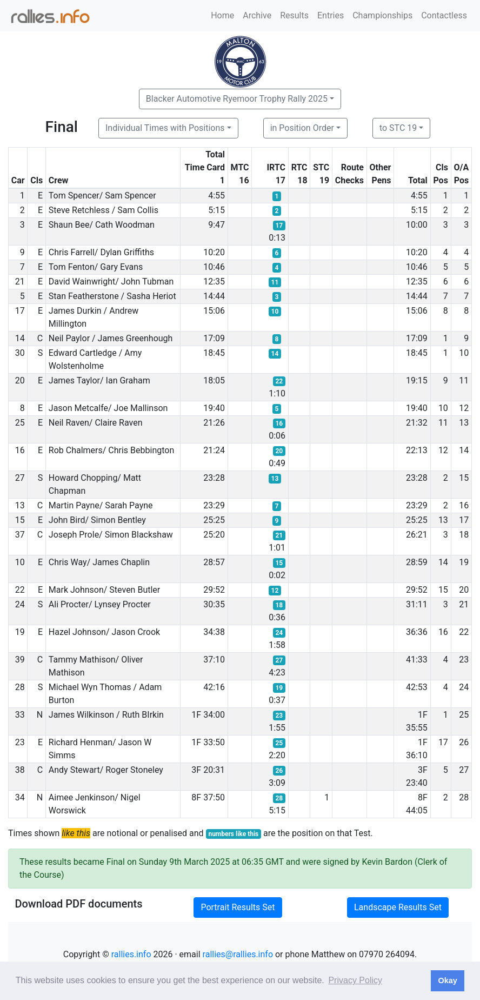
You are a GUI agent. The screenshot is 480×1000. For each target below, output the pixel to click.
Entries (330, 15)
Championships (382, 15)
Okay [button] (447, 980)
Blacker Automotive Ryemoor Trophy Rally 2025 (237, 99)
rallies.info (131, 954)
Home (222, 15)
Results (294, 15)
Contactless (444, 15)
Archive (257, 15)
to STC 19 (398, 128)
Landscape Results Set (398, 907)
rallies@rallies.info (238, 954)
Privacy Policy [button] (355, 980)
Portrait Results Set (238, 907)
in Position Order (302, 128)
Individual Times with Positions (165, 128)
